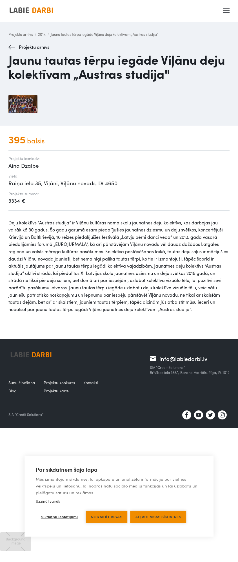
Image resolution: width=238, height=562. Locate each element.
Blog (12, 390)
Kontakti (90, 382)
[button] (227, 11)
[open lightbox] (22, 104)
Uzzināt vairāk (48, 501)
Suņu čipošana (21, 382)
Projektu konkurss (59, 382)
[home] (31, 11)
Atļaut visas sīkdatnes (158, 517)
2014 (42, 34)
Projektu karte (56, 390)
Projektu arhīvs (20, 34)
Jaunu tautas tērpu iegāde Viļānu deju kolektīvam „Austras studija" (104, 34)
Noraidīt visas (106, 517)
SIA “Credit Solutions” (25, 414)
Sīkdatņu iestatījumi (59, 517)
